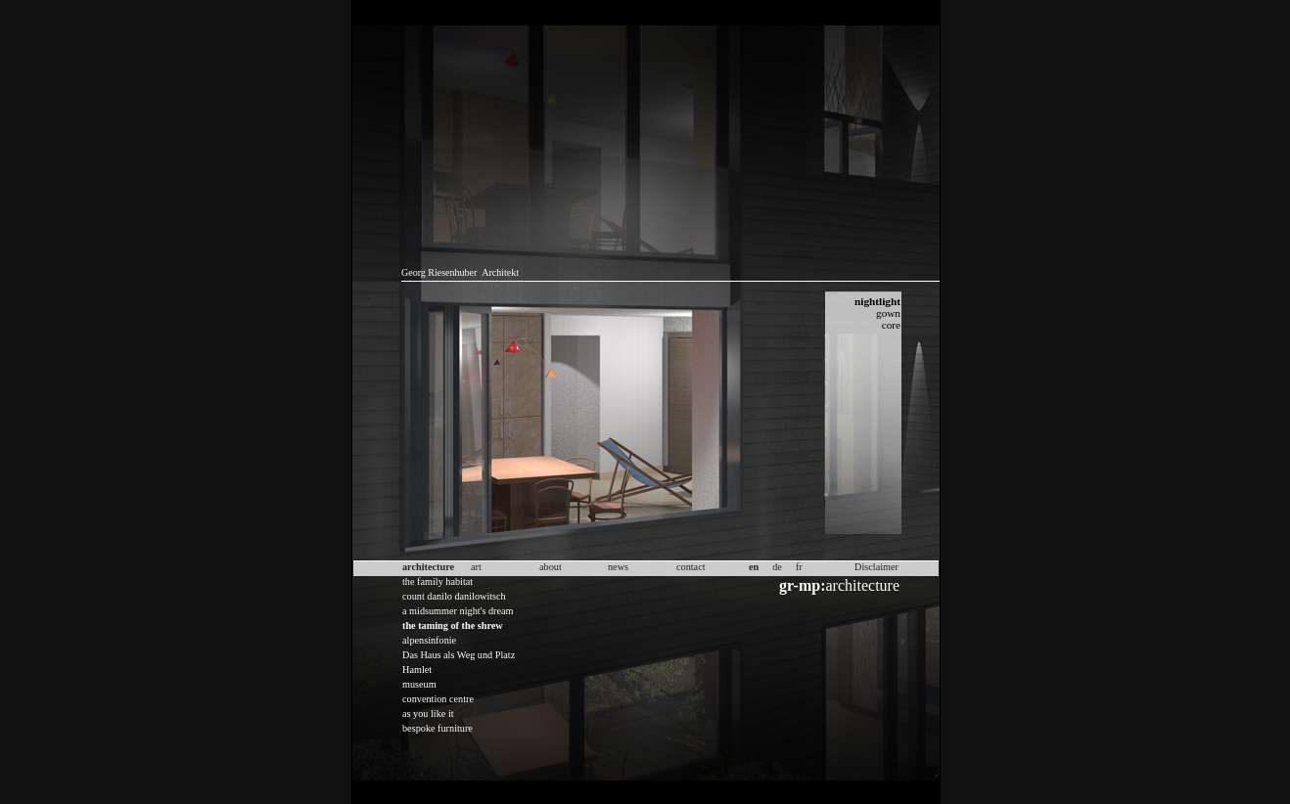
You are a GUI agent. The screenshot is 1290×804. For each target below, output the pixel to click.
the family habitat (437, 581)
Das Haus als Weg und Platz (458, 654)
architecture (839, 585)
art (476, 566)
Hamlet (417, 669)
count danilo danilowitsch (454, 596)
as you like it (428, 713)
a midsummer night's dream (458, 610)
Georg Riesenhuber (439, 272)
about (550, 566)
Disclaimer (876, 566)
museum (419, 684)
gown (888, 313)
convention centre (438, 698)
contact (691, 566)
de (777, 566)
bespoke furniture (437, 728)
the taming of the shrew (452, 625)
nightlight (877, 301)
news (618, 566)
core (891, 325)
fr (799, 566)
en (754, 566)
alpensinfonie (429, 640)
